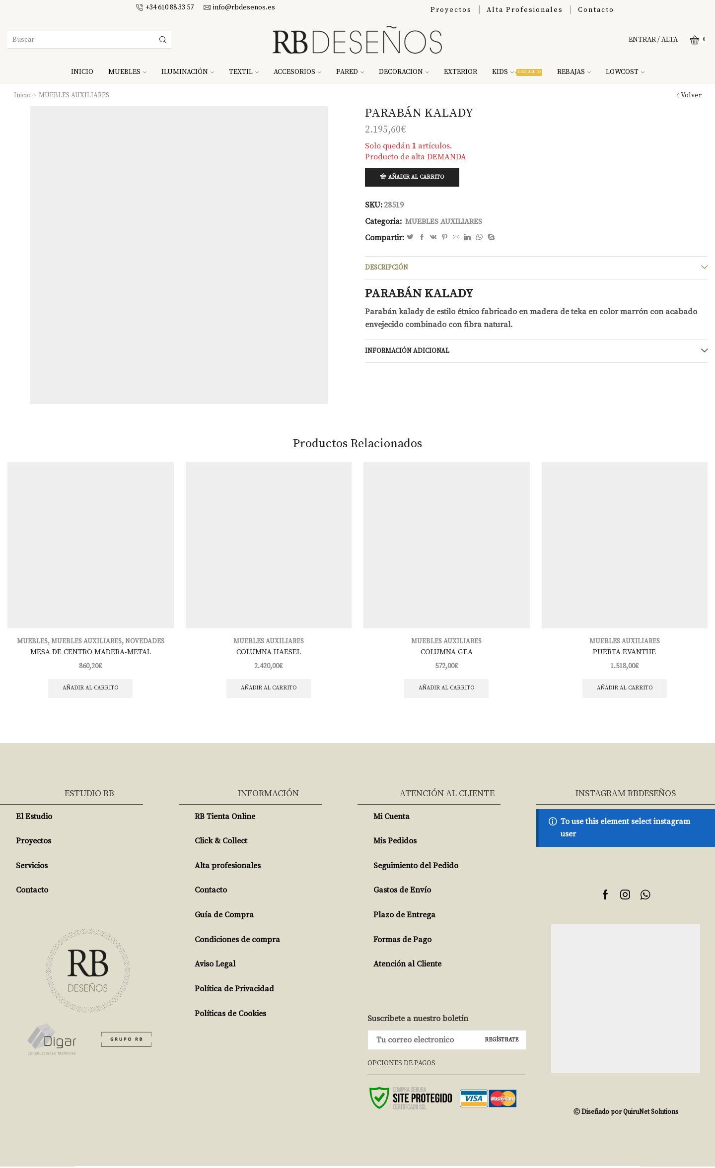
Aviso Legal (215, 966)
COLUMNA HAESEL (268, 652)
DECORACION (404, 72)
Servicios (32, 867)
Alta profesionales (228, 867)
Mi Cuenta (391, 818)
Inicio (22, 95)
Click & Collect (221, 843)
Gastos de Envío (402, 892)
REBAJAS (574, 72)
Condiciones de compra (237, 941)
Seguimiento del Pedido (415, 867)
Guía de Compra (224, 917)
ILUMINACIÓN (187, 72)
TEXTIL (244, 72)
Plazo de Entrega (404, 917)
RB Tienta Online (225, 818)
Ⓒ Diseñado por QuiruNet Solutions (625, 1113)
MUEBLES (127, 72)
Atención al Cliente (407, 966)
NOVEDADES (147, 641)
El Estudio (34, 818)
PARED (350, 72)
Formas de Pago (402, 941)
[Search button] (162, 39)
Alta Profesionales (525, 9)
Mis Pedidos (395, 843)
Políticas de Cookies (230, 1015)
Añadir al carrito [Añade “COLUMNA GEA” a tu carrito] (447, 689)
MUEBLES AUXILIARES (75, 95)
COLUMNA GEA (447, 652)
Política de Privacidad (234, 991)
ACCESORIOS (297, 72)
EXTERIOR (460, 72)
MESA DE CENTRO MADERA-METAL (90, 652)
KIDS (517, 72)
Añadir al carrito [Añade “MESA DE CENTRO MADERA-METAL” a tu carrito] (91, 689)
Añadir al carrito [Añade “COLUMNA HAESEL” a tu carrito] (268, 689)
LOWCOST (625, 72)
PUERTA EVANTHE (624, 652)
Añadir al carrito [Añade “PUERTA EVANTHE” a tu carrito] (624, 689)
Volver (691, 95)
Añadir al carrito (419, 177)
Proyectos (451, 9)
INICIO (82, 72)
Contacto (596, 9)
